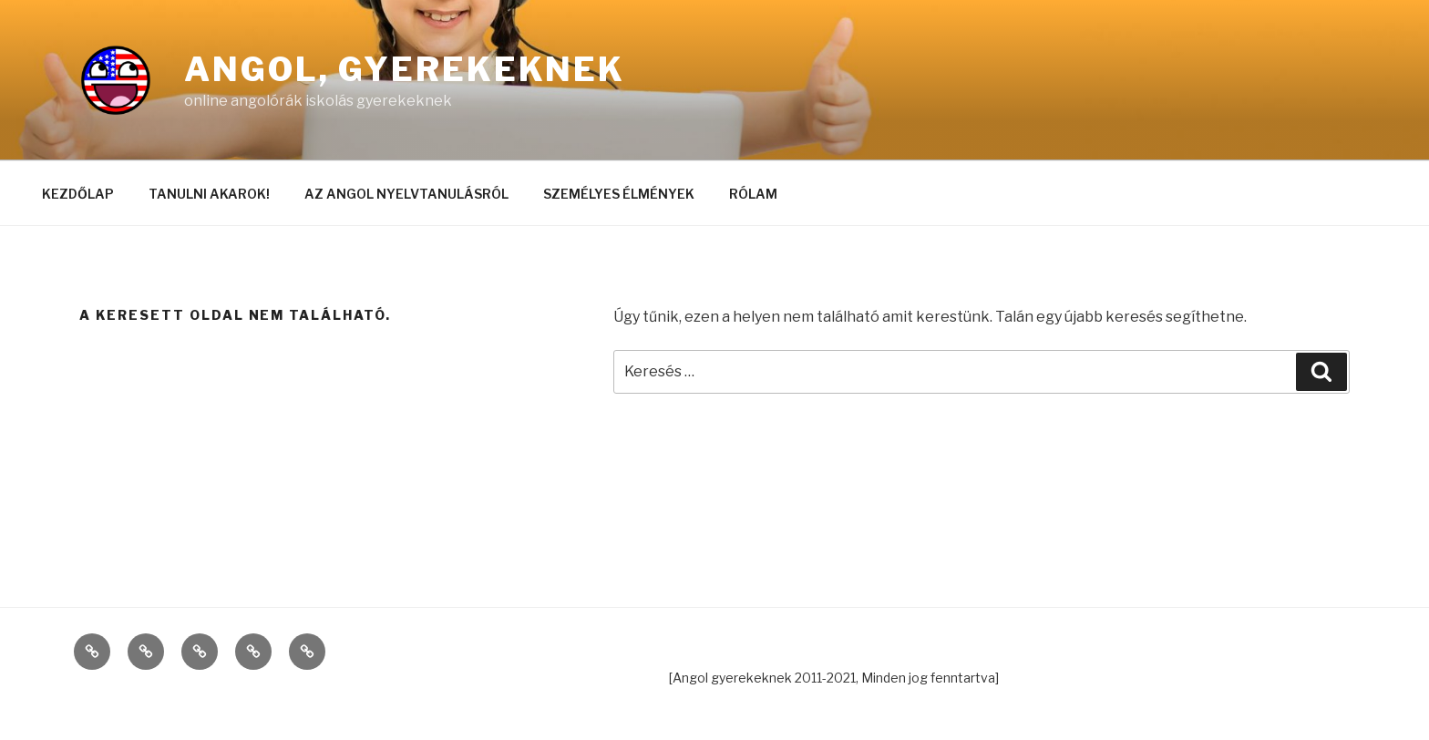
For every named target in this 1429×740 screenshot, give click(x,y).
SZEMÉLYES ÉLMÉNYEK (618, 193)
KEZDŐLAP (78, 193)
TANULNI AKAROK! (209, 193)
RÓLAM (753, 193)
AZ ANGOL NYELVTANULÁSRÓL (406, 193)
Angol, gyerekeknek (404, 69)
